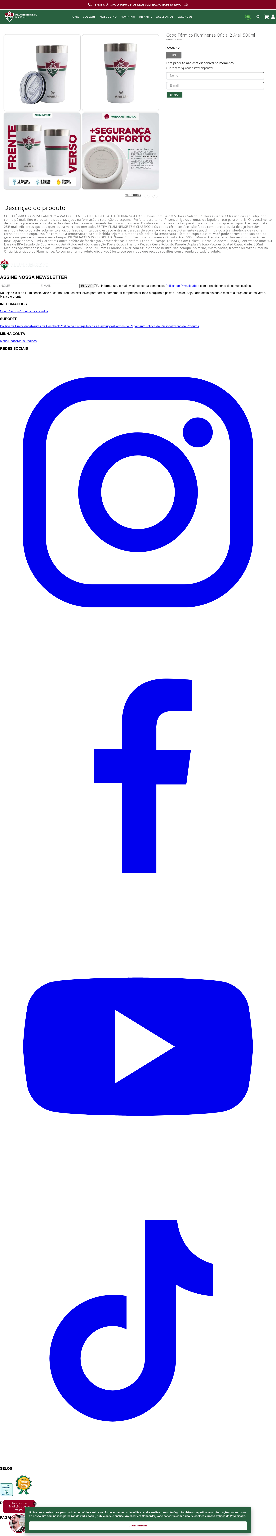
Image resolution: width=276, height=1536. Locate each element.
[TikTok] (138, 1460)
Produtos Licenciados (33, 311)
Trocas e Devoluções (100, 326)
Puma (75, 16)
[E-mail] (60, 286)
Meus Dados (8, 341)
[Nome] (20, 286)
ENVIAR (87, 285)
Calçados (185, 16)
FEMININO (128, 16)
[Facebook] (138, 906)
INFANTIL (145, 16)
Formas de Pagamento (129, 326)
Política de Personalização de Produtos (172, 326)
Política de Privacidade (230, 1516)
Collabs (89, 16)
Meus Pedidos (27, 341)
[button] (174, 55)
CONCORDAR (138, 1525)
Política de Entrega (73, 326)
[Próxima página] (155, 195)
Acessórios (165, 16)
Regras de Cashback (45, 326)
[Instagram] (138, 629)
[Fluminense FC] (24, 268)
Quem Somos (9, 311)
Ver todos (133, 195)
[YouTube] (138, 1183)
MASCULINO (108, 16)
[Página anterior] (147, 195)
